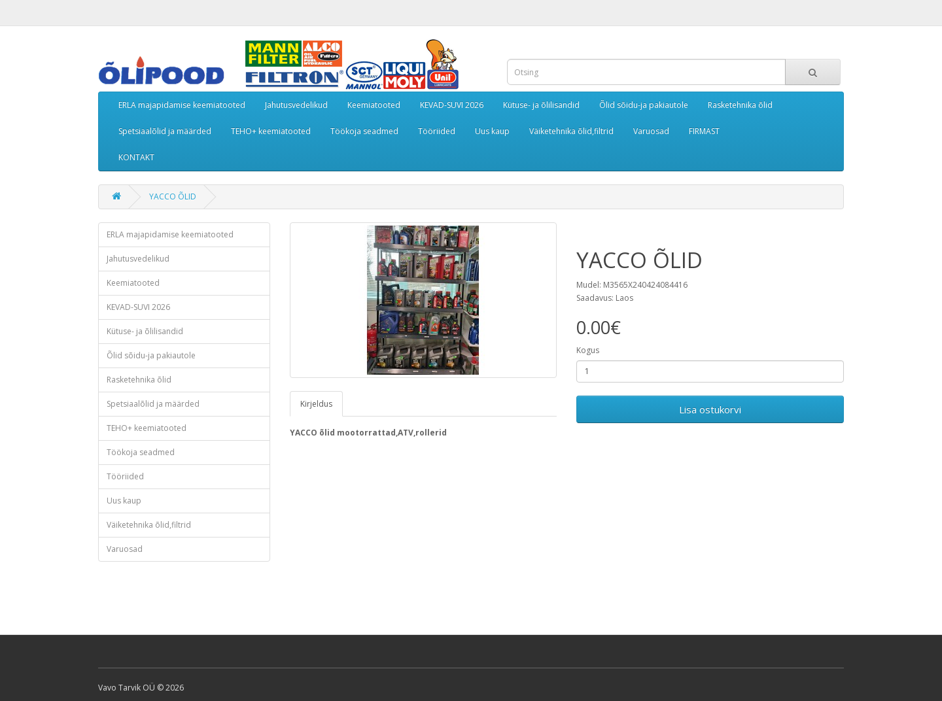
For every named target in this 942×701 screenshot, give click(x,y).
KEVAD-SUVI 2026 (451, 105)
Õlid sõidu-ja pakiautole (643, 105)
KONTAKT (136, 157)
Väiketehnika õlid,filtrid (571, 131)
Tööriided (436, 131)
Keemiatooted (373, 105)
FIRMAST (704, 131)
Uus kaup (492, 131)
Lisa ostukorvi (710, 409)
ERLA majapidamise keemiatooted (181, 105)
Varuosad (651, 131)
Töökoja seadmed (364, 131)
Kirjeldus (316, 403)
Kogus (587, 350)
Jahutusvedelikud (296, 105)
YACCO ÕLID (172, 196)
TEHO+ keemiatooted (271, 131)
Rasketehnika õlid (740, 105)
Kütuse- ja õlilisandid (541, 105)
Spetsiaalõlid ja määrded (164, 131)
